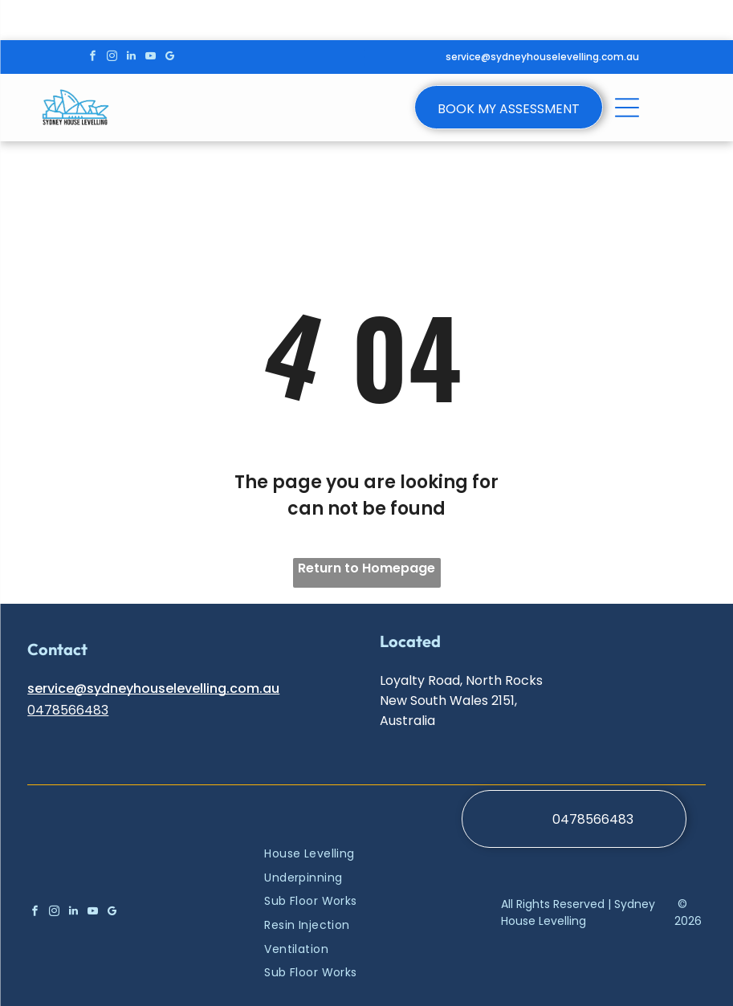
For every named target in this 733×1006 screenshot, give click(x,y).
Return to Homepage (366, 568)
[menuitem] (333, 853)
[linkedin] (131, 57)
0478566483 (67, 710)
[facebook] (92, 57)
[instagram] (112, 57)
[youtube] (150, 57)
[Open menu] (354, 57)
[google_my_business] (169, 57)
